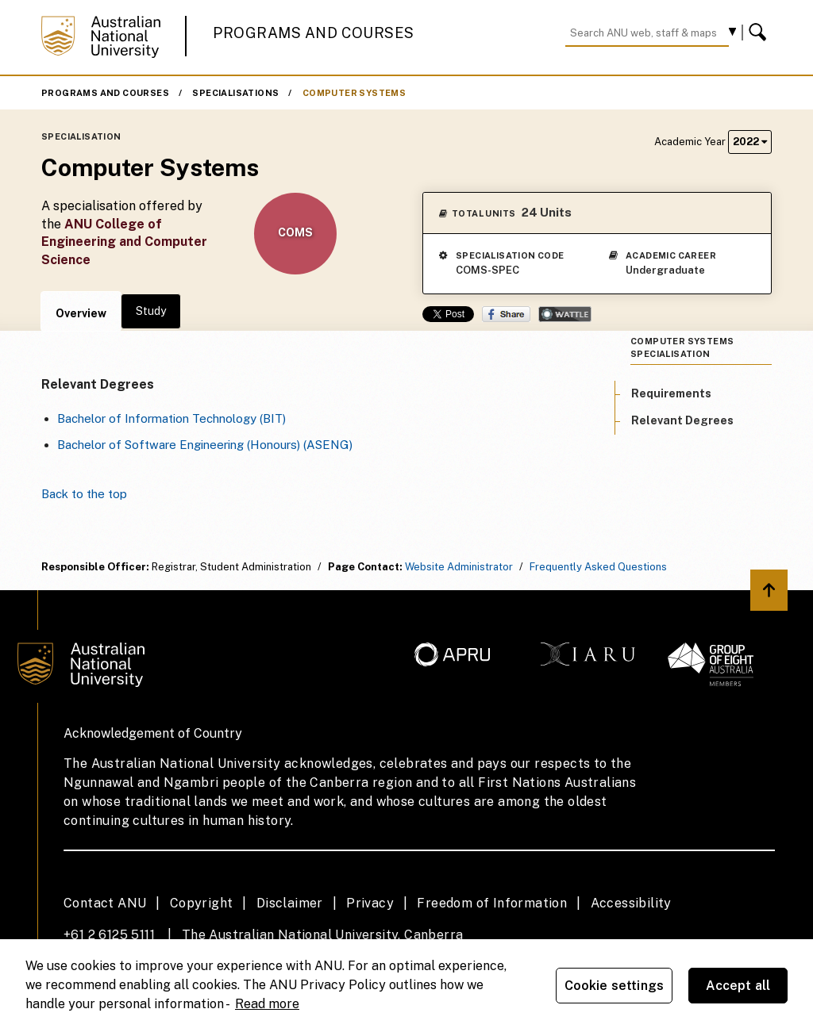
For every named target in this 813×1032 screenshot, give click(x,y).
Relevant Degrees (682, 420)
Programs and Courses (313, 33)
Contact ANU (105, 903)
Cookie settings (614, 985)
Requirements (671, 393)
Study (151, 311)
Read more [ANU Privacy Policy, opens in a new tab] (267, 1003)
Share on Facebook (506, 314)
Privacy (370, 903)
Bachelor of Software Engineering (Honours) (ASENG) (205, 444)
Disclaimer (289, 903)
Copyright (201, 903)
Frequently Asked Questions (598, 567)
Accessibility (631, 903)
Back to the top (84, 494)
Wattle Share (564, 314)
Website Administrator (459, 567)
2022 (750, 142)
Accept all (738, 985)
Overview (81, 313)
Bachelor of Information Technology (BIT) (171, 418)
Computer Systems (354, 93)
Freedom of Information (492, 903)
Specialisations (235, 93)
